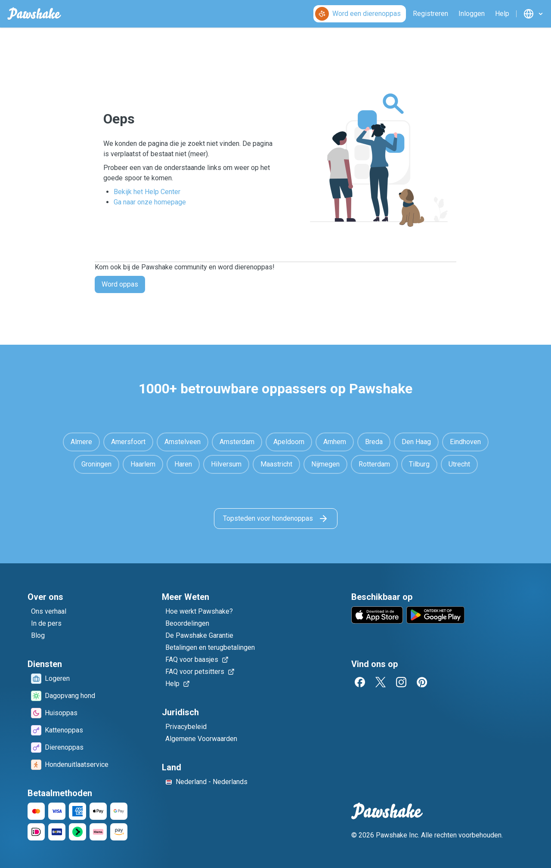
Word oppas (120, 284)
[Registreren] (430, 13)
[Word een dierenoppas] (359, 13)
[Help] (502, 13)
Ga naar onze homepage (150, 202)
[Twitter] (380, 682)
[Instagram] (401, 682)
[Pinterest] (421, 682)
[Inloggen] (471, 13)
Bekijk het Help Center (147, 192)
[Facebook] (359, 682)
